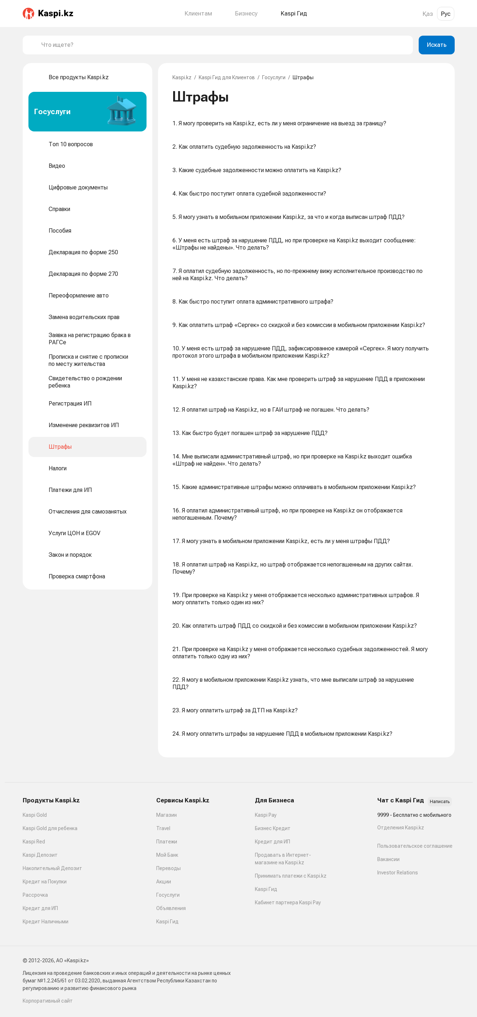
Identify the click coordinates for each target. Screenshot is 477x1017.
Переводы (168, 868)
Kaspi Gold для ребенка (50, 828)
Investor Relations (397, 872)
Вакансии (388, 859)
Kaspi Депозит (40, 855)
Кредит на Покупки (45, 881)
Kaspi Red (34, 841)
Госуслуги (273, 77)
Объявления (171, 908)
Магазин (166, 815)
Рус (446, 13)
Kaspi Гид (167, 921)
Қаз (428, 13)
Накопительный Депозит (52, 868)
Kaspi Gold (35, 815)
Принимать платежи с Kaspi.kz (291, 876)
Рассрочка (35, 895)
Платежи (166, 841)
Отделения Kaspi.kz (400, 827)
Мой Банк (167, 855)
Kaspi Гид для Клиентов (227, 77)
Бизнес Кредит (273, 828)
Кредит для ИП (40, 908)
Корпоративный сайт (48, 1001)
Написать (440, 801)
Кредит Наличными (45, 921)
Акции (163, 881)
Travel (163, 828)
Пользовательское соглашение (415, 846)
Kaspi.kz (182, 77)
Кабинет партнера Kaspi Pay (288, 902)
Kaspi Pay (265, 815)
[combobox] (224, 45)
